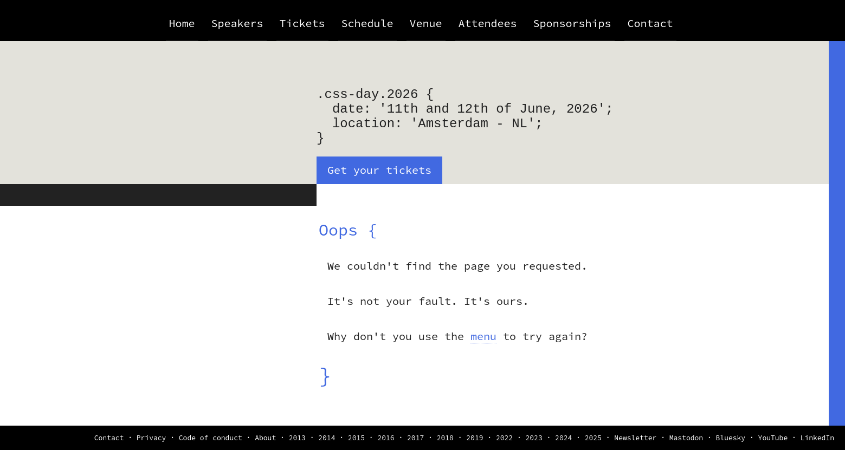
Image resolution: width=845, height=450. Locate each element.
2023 (534, 437)
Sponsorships (572, 23)
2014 (326, 437)
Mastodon (686, 437)
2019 (474, 437)
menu (483, 336)
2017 (415, 437)
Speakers (237, 23)
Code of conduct (210, 437)
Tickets (302, 23)
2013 (297, 437)
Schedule (367, 23)
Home (182, 23)
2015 (356, 437)
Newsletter (635, 437)
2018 (445, 437)
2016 (385, 437)
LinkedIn (817, 437)
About (265, 437)
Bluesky (731, 437)
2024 (563, 437)
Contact (650, 23)
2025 (593, 437)
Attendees (488, 23)
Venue (426, 23)
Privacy (151, 437)
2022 (504, 437)
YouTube (773, 437)
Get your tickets (379, 170)
